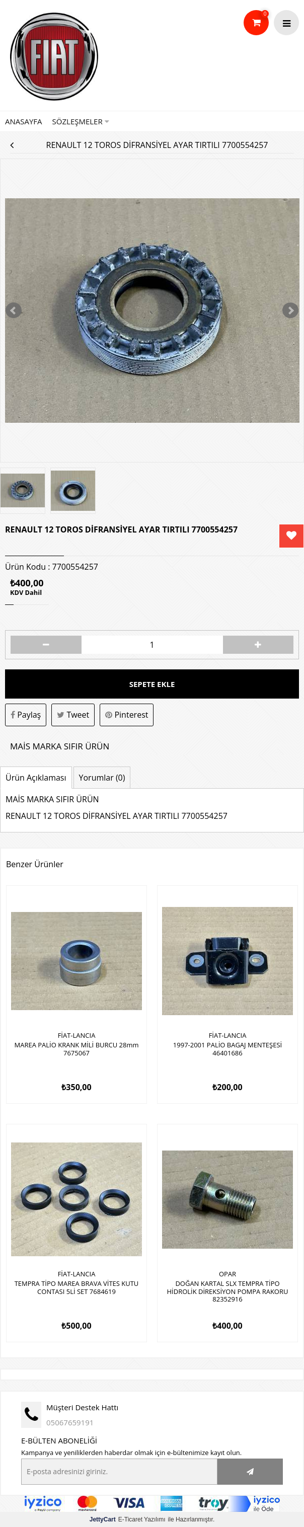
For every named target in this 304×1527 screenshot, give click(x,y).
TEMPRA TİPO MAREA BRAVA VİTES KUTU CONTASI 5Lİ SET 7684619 (77, 1288)
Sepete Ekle (152, 684)
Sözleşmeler (80, 121)
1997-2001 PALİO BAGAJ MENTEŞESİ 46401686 (227, 1049)
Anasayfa (23, 121)
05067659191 (70, 1422)
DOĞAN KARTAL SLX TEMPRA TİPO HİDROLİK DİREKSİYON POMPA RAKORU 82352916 (227, 1292)
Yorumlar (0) (102, 777)
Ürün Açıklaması (36, 777)
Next (290, 310)
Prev (14, 310)
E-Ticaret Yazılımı (128, 1519)
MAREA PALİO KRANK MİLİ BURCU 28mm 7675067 (76, 1049)
